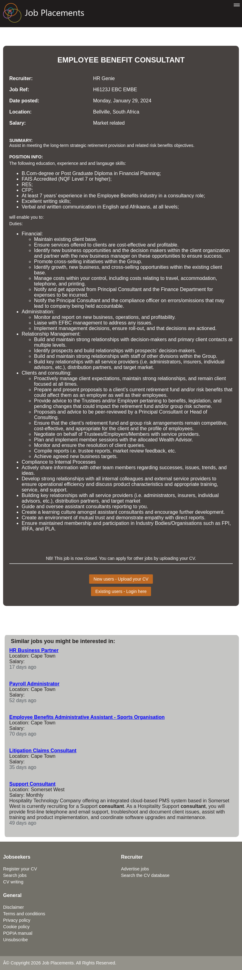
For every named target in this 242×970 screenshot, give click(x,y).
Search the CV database (145, 875)
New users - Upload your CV (120, 579)
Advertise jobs (135, 868)
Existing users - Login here (121, 591)
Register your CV (20, 868)
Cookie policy (16, 926)
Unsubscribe (15, 939)
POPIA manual (17, 933)
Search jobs (15, 875)
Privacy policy (16, 920)
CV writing (13, 881)
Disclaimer (13, 907)
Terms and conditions (24, 913)
